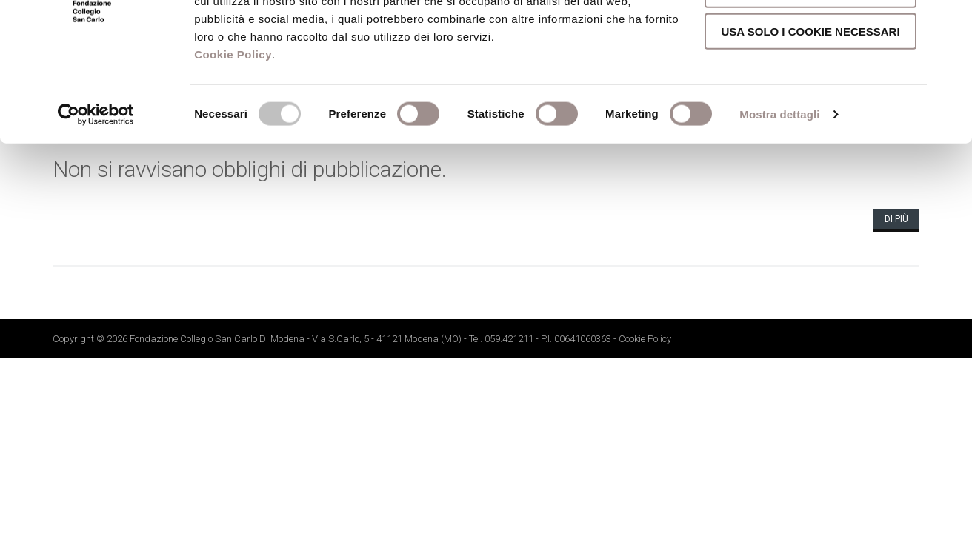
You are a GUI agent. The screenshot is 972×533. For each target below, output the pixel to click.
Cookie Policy (233, 142)
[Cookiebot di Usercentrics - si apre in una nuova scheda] (96, 203)
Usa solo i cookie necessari (810, 119)
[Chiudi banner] (949, 23)
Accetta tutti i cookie (810, 36)
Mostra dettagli (779, 202)
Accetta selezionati (810, 78)
